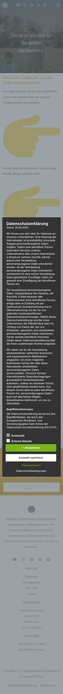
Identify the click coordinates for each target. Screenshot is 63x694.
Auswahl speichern (31, 457)
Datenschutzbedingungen (31, 470)
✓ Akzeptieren (31, 447)
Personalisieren (31, 465)
